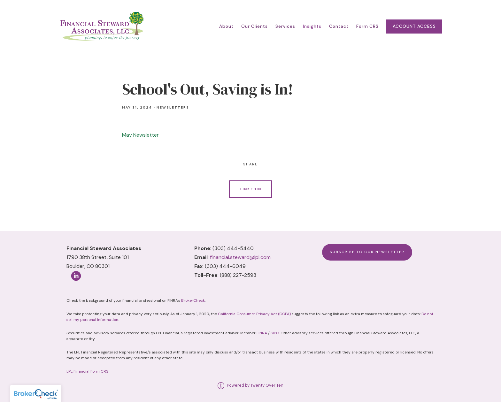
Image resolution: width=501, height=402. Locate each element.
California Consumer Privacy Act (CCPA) (254, 313)
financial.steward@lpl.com (240, 257)
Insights (312, 26)
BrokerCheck (193, 300)
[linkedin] (76, 276)
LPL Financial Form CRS (87, 371)
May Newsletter (140, 135)
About (226, 26)
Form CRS (367, 26)
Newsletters (173, 107)
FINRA (262, 333)
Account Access (414, 26)
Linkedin (250, 189)
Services (285, 26)
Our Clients (254, 26)
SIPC (275, 333)
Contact (339, 26)
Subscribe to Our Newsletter (367, 252)
